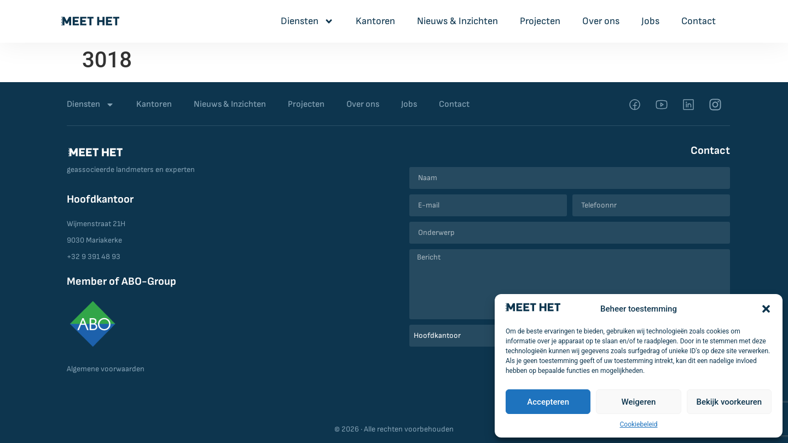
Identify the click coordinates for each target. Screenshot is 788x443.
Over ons (600, 21)
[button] (766, 308)
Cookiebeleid (639, 424)
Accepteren (548, 402)
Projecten (540, 21)
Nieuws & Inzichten (457, 21)
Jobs (650, 21)
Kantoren (375, 21)
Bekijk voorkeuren (729, 402)
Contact (698, 21)
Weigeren (639, 402)
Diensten (307, 21)
